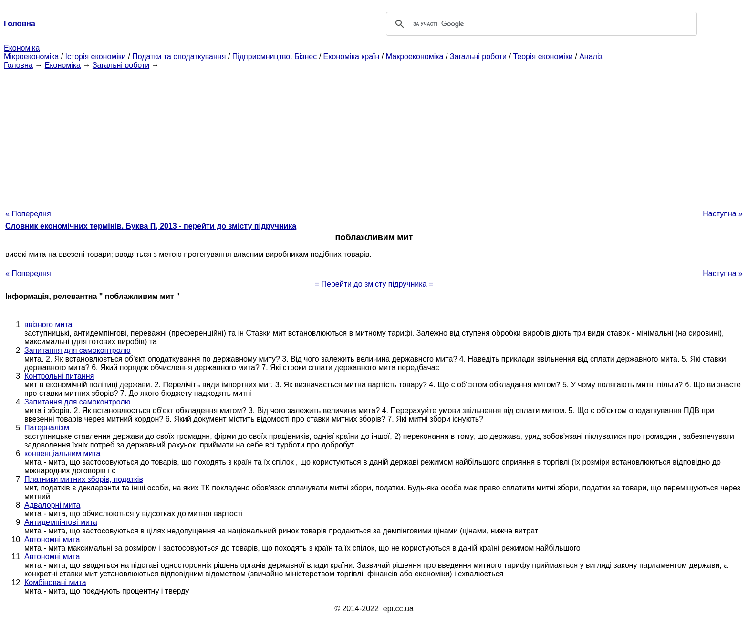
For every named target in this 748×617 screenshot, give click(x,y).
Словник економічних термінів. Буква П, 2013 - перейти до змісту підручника (150, 226)
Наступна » (723, 214)
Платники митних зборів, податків (83, 479)
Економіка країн (351, 57)
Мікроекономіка (31, 57)
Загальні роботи (478, 57)
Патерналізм (46, 428)
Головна (18, 65)
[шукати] (540, 24)
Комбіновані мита (55, 582)
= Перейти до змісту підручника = (374, 284)
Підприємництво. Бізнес (274, 57)
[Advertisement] (374, 136)
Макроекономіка (415, 57)
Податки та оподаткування (179, 57)
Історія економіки (95, 57)
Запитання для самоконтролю (77, 350)
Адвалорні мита (52, 505)
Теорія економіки (542, 57)
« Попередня (28, 214)
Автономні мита (52, 539)
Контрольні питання (59, 376)
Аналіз (591, 57)
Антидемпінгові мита (60, 522)
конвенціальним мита (62, 453)
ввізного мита (48, 324)
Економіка (22, 48)
